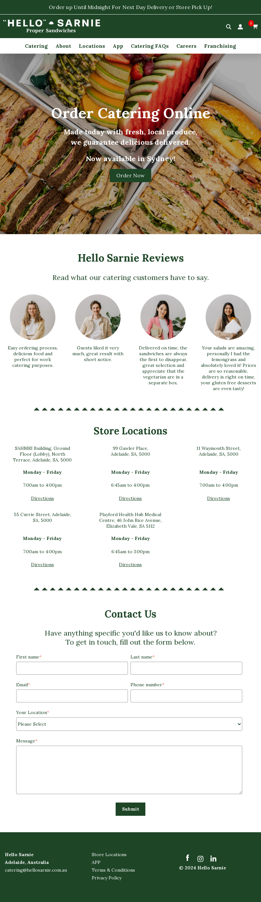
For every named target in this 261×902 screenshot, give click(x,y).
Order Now (130, 175)
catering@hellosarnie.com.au (36, 870)
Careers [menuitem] (186, 46)
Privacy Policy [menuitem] (106, 878)
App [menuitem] (118, 46)
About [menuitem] (63, 46)
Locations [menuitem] (92, 46)
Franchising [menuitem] (220, 46)
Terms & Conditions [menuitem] (113, 870)
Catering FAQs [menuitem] (150, 46)
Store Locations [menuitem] (109, 855)
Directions (42, 499)
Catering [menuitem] (36, 46)
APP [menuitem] (96, 863)
